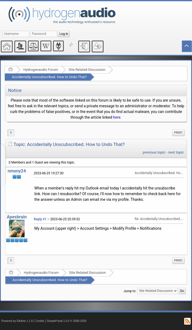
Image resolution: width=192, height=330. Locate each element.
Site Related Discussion (87, 70)
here (116, 117)
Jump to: (130, 291)
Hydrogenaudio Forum (40, 70)
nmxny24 (17, 171)
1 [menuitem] (11, 133)
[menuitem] (178, 132)
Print (178, 132)
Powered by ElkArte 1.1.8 (17, 320)
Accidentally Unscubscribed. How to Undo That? (49, 77)
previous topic (154, 152)
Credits (39, 320)
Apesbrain (17, 216)
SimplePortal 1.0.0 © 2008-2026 (66, 320)
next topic (176, 152)
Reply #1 (40, 219)
